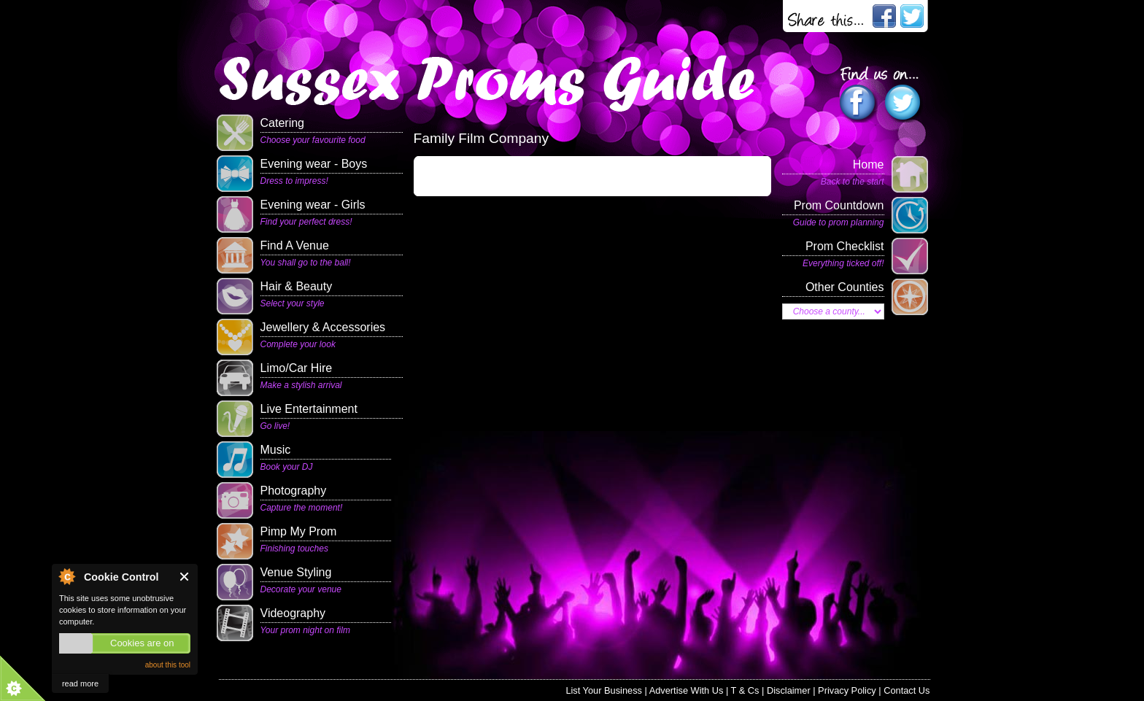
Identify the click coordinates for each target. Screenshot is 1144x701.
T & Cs (745, 690)
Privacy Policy (847, 690)
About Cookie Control (66, 576)
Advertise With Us (686, 690)
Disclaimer (789, 690)
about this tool (167, 665)
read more (80, 683)
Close (185, 576)
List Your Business (603, 690)
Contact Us (907, 690)
